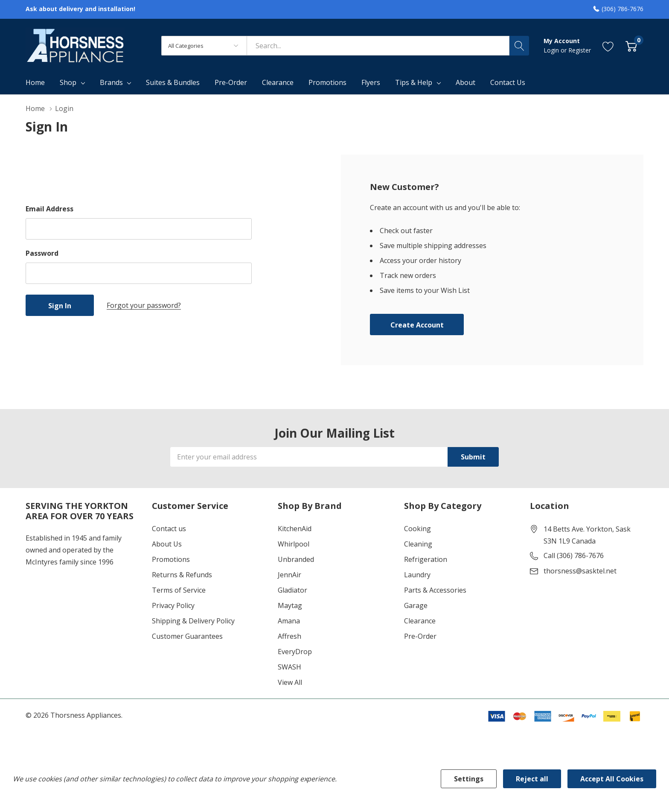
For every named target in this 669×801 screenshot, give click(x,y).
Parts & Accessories (435, 590)
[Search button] (519, 46)
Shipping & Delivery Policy (193, 621)
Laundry (417, 574)
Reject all (532, 778)
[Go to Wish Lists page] (608, 45)
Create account (417, 325)
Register (579, 50)
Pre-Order (420, 636)
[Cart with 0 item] (631, 45)
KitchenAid (294, 528)
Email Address (49, 208)
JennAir (289, 574)
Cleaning (418, 544)
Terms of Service (179, 590)
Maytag (290, 605)
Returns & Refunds (182, 574)
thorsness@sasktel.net (580, 571)
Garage (416, 605)
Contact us (169, 528)
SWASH (289, 667)
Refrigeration (425, 559)
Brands (111, 82)
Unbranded (296, 559)
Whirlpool (293, 544)
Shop (68, 82)
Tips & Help (413, 82)
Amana (289, 621)
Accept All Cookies (611, 778)
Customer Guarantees (187, 636)
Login (552, 50)
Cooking (417, 528)
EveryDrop (295, 651)
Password (42, 253)
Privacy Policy (173, 605)
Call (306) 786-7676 (574, 555)
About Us (167, 544)
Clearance (420, 621)
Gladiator (292, 590)
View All (290, 682)
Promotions (171, 559)
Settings (468, 778)
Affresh (289, 636)
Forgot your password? (144, 305)
